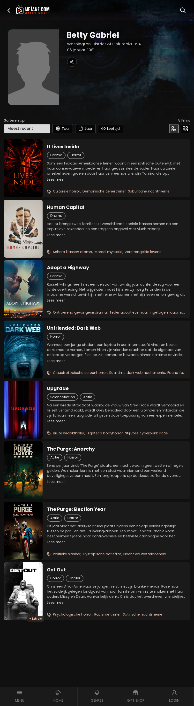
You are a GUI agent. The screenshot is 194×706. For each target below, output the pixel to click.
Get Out (56, 570)
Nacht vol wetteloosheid (144, 554)
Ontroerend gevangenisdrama (80, 312)
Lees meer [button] (56, 179)
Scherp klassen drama (72, 251)
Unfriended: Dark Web (74, 328)
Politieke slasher (67, 554)
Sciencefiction (62, 397)
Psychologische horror (72, 614)
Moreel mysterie (108, 251)
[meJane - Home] (32, 10)
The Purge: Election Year (76, 509)
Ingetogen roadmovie (169, 312)
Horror (76, 155)
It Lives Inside (63, 147)
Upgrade (58, 388)
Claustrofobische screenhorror (80, 372)
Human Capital (65, 207)
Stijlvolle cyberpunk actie (146, 433)
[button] (8, 10)
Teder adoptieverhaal (128, 312)
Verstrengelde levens (143, 251)
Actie (87, 397)
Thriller (74, 578)
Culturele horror (66, 191)
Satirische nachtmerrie (142, 614)
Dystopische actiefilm (102, 554)
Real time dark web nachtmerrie (137, 372)
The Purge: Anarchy (71, 449)
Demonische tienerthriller (104, 191)
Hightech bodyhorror (105, 433)
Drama (56, 155)
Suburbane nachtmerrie (149, 191)
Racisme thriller (107, 614)
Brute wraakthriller (68, 433)
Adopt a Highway (68, 267)
